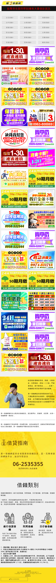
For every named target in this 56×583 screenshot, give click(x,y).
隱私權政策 (28, 576)
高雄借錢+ (46, 22)
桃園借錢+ (46, 17)
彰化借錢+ (10, 32)
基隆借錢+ (10, 27)
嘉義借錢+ (28, 27)
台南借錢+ (28, 22)
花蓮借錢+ (10, 42)
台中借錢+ (10, 22)
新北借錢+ (28, 17)
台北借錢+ (10, 17)
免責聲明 (28, 574)
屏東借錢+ (28, 37)
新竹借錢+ (10, 37)
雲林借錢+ (28, 42)
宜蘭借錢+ (46, 37)
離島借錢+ (46, 42)
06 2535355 (14, 579)
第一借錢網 (28, 571)
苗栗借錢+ (46, 27)
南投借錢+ (28, 32)
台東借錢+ (46, 32)
